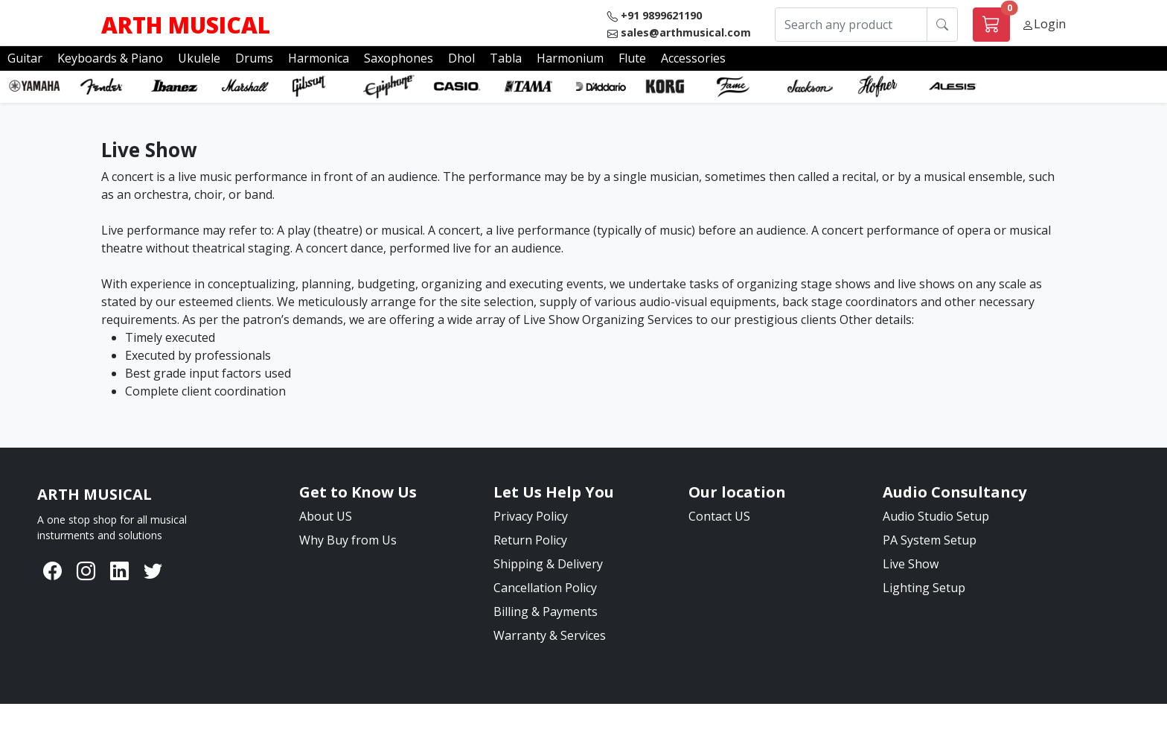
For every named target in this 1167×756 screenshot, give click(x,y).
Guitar (24, 58)
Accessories (693, 58)
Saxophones (398, 58)
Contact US (719, 516)
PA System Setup (929, 540)
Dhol (461, 58)
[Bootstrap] (94, 494)
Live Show (911, 564)
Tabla (506, 58)
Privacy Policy (530, 516)
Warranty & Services (549, 635)
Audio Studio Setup (936, 516)
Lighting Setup (924, 587)
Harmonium (570, 58)
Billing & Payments (545, 611)
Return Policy (530, 540)
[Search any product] (851, 24)
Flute (632, 58)
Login (1050, 24)
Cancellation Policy (545, 587)
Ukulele (199, 58)
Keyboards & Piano (110, 58)
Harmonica (318, 58)
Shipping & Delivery (548, 564)
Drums (254, 58)
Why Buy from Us (348, 540)
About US (325, 516)
